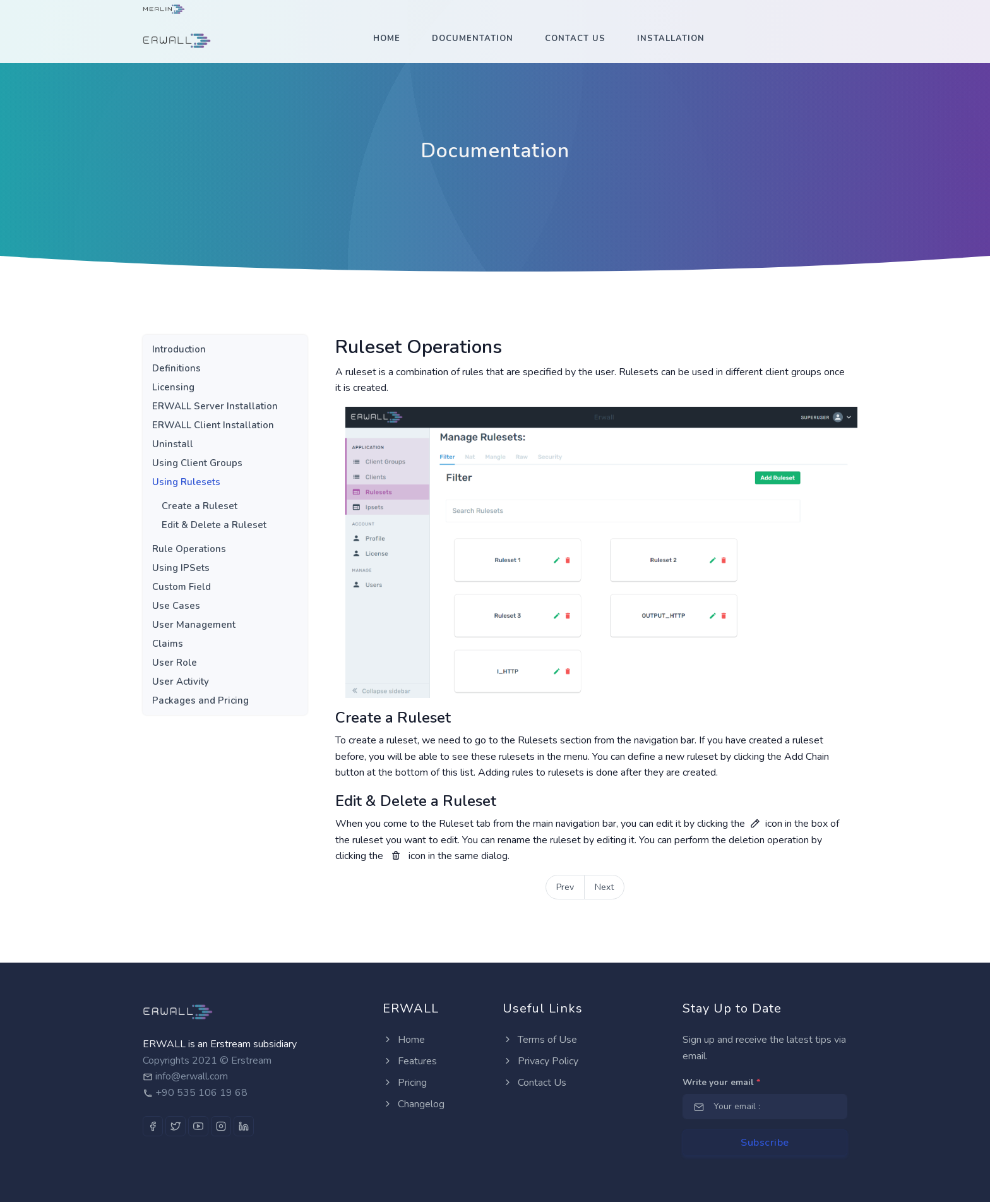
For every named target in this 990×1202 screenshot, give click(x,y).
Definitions (176, 368)
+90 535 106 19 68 (201, 1093)
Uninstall (172, 444)
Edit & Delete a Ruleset (214, 525)
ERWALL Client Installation (213, 425)
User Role (174, 662)
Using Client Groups (197, 463)
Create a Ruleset (199, 506)
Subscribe (765, 1143)
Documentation (472, 38)
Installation (671, 38)
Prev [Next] (565, 887)
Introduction (179, 349)
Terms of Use (540, 1040)
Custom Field (181, 586)
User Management (194, 624)
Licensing (173, 387)
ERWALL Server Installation (215, 406)
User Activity (180, 681)
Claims (167, 643)
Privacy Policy (540, 1061)
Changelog (413, 1104)
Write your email (721, 1082)
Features (410, 1061)
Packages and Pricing (200, 700)
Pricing (405, 1083)
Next (604, 887)
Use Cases (176, 605)
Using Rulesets (186, 482)
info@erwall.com (191, 1076)
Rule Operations (189, 549)
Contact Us (575, 38)
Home (386, 38)
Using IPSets (181, 568)
